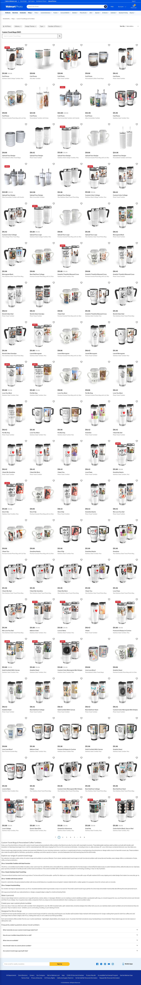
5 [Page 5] (74, 837)
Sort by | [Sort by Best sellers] (122, 26)
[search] (59, 36)
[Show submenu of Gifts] (92, 13)
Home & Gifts (6, 18)
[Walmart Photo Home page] (14, 6)
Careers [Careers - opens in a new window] (32, 975)
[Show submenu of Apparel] (100, 13)
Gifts (91, 12)
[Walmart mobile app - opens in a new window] (127, 964)
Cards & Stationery (45, 12)
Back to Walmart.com (10, 1)
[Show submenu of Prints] (38, 13)
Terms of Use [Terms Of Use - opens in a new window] (25, 978)
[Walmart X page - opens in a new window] (101, 964)
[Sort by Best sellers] (132, 26)
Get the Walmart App (126, 975)
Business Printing (123, 12)
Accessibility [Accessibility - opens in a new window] (101, 975)
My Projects (32, 1)
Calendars (113, 12)
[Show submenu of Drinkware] (108, 13)
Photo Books (83, 12)
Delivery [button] (18, 26)
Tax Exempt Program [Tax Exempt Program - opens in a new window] (111, 975)
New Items (15, 12)
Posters (55, 12)
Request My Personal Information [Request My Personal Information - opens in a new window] (110, 978)
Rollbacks (7, 12)
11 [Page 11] (80, 837)
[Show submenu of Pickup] (32, 13)
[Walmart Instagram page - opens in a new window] (113, 964)
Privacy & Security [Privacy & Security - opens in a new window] (36, 978)
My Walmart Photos (41, 1)
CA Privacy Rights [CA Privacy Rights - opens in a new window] (49, 978)
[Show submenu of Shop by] (134, 13)
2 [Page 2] (62, 837)
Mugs (13, 18)
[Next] (84, 837)
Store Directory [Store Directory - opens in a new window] (23, 975)
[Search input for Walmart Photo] (65, 6)
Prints (36, 12)
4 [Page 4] (70, 837)
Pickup (30, 12)
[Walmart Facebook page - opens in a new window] (97, 964)
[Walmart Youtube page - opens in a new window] (109, 964)
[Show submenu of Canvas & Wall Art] (70, 13)
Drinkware (105, 12)
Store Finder (23, 1)
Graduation (23, 12)
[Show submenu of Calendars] (116, 13)
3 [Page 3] (66, 837)
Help (112, 6)
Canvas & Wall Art (65, 12)
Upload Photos (52, 1)
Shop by (132, 12)
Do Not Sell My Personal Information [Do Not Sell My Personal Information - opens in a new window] (86, 978)
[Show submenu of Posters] (58, 13)
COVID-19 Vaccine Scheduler (75, 975)
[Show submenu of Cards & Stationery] (51, 13)
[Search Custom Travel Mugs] (29, 36)
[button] (15, 45)
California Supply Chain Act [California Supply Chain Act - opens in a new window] (65, 978)
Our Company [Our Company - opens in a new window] (41, 975)
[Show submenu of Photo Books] (87, 13)
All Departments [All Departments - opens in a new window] (11, 975)
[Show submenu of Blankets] (77, 13)
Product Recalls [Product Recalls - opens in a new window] (91, 975)
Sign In (133, 1)
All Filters (7, 26)
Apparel (97, 12)
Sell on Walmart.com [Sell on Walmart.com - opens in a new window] (53, 975)
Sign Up (59, 964)
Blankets (74, 12)
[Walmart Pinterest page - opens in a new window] (105, 964)
